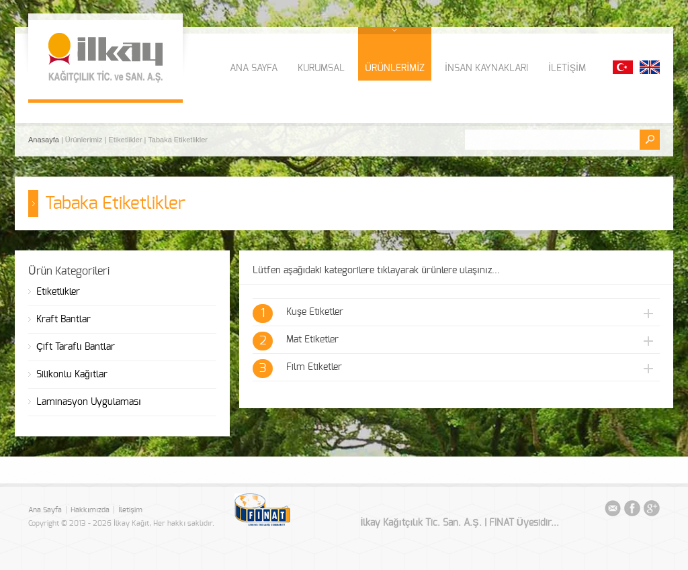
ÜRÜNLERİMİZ (395, 68)
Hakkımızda (90, 510)
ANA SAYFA (253, 68)
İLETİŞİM (567, 68)
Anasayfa (44, 140)
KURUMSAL (321, 68)
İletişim (130, 510)
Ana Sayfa (45, 510)
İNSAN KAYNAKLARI (486, 68)
